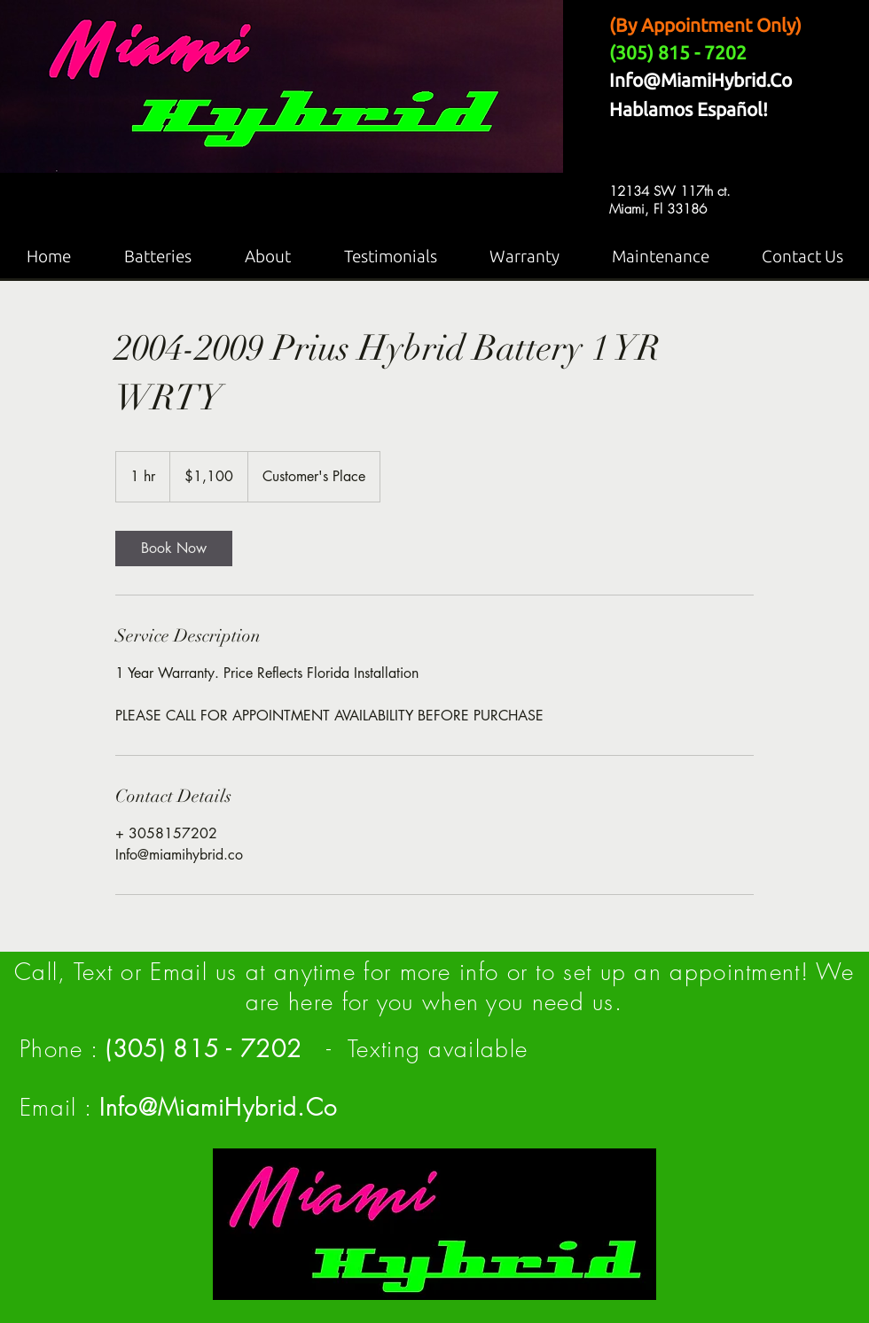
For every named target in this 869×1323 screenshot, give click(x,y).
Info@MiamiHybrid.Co (700, 79)
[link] (173, 548)
